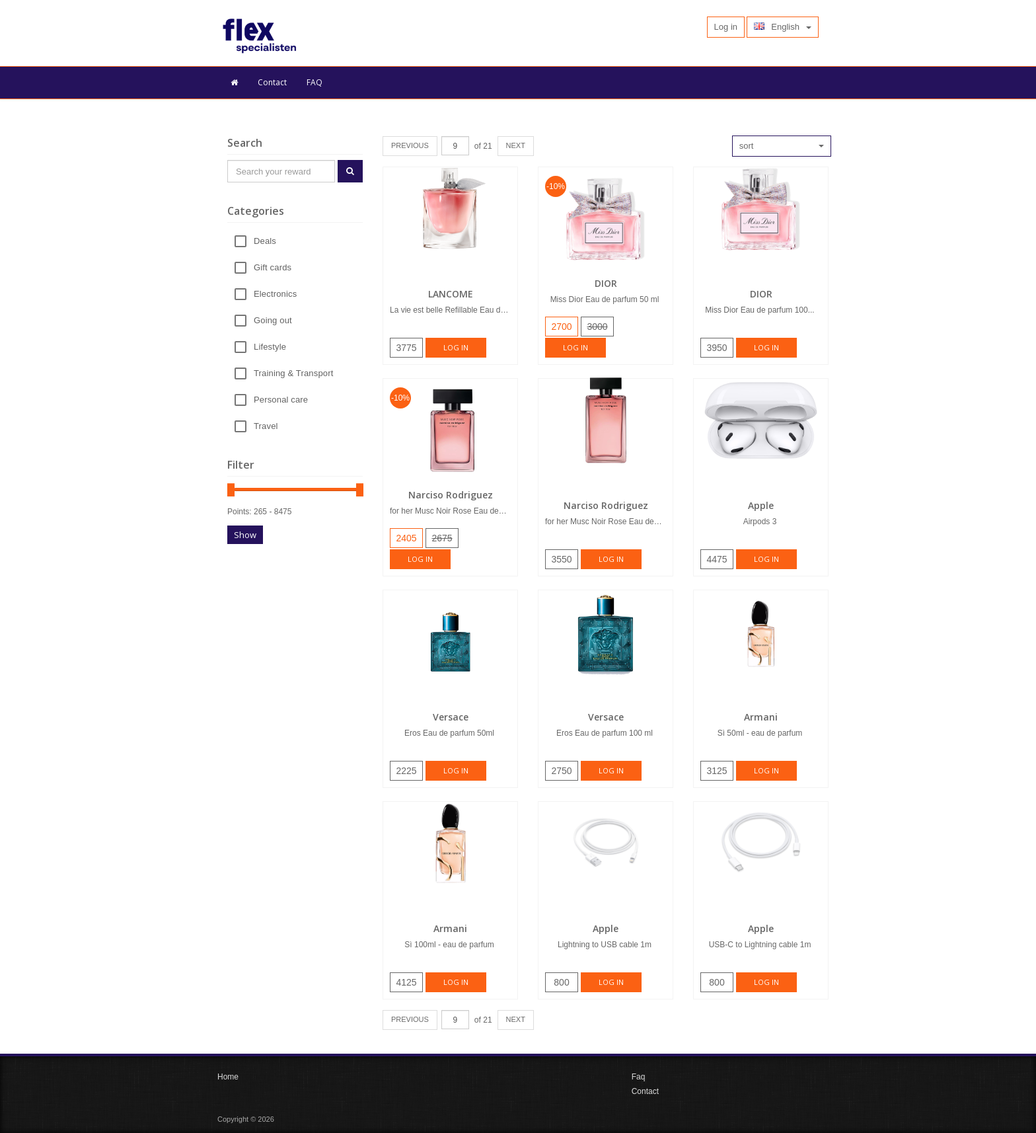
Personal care (281, 400)
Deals (265, 241)
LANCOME (450, 294)
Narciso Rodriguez (450, 494)
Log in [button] (725, 27)
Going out (273, 321)
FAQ (314, 82)
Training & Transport (293, 374)
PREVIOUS (410, 145)
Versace (450, 717)
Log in (455, 347)
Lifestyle (270, 347)
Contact (272, 82)
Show (245, 535)
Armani (761, 717)
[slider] (231, 489)
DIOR (606, 283)
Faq (639, 1076)
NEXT (515, 145)
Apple (761, 505)
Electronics (275, 294)
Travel (266, 426)
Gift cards (272, 268)
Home (228, 1076)
